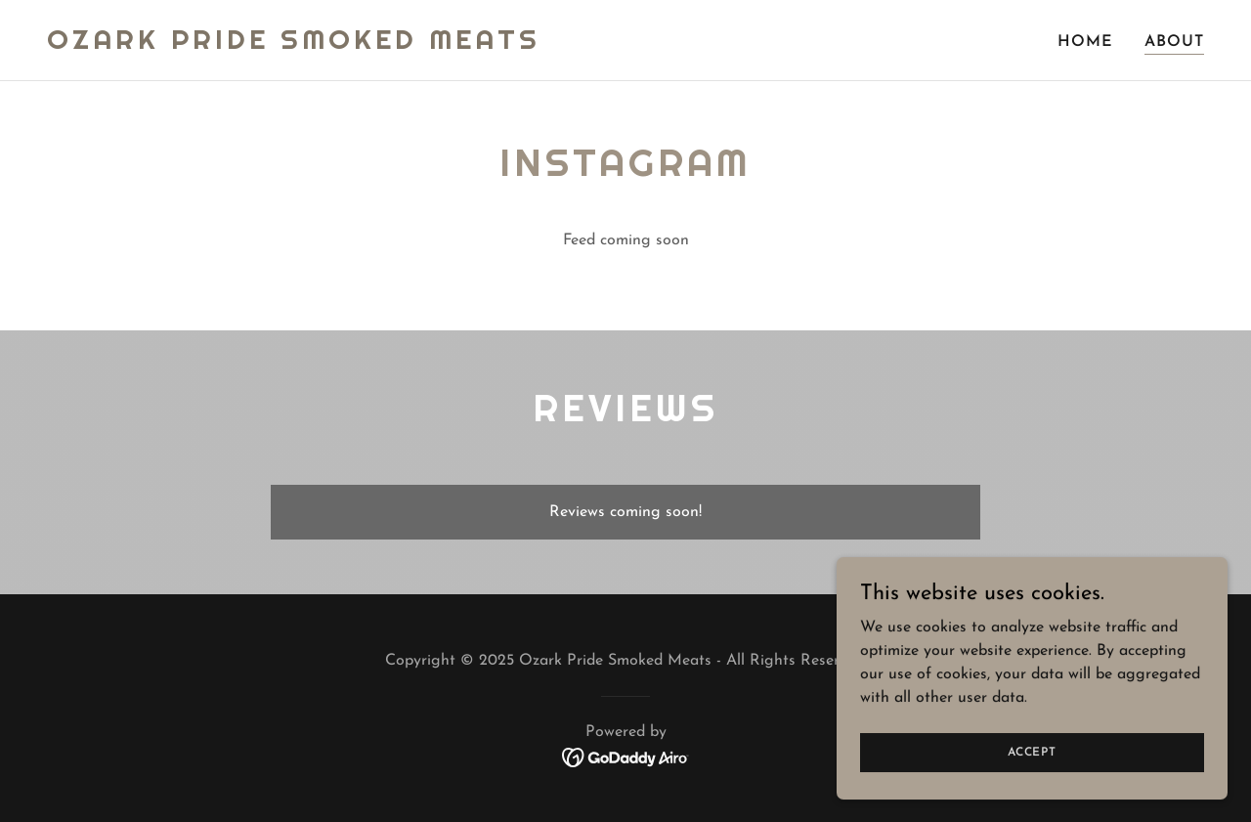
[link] (293, 45)
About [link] (1174, 42)
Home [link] (1085, 42)
